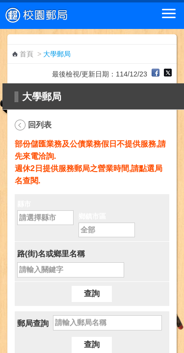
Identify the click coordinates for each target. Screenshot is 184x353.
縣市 (24, 204)
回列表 (40, 125)
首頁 (26, 54)
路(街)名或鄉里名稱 (51, 254)
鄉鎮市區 (92, 216)
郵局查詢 (33, 323)
